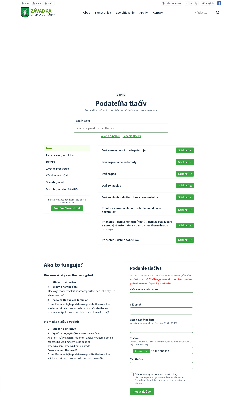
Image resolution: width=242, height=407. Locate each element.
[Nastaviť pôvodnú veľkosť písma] (191, 3)
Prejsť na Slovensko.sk (67, 143)
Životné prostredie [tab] (57, 103)
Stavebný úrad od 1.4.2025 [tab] (61, 123)
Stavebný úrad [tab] (55, 117)
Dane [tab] (49, 83)
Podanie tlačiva (132, 70)
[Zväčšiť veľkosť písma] (196, 3)
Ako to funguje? (110, 70)
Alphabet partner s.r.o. (61, 372)
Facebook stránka (202, 399)
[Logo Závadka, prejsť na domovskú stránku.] (38, 12)
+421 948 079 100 (201, 392)
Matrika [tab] (50, 96)
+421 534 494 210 (201, 388)
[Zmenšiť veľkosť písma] (187, 3)
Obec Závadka (45, 375)
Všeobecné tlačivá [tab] (57, 110)
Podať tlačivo (142, 326)
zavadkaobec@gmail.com (207, 396)
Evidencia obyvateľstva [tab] (60, 89)
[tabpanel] (148, 130)
